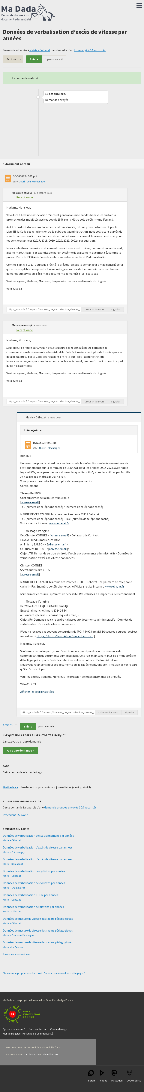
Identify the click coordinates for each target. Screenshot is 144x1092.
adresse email (30, 502)
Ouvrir (22, 181)
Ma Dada (28, 12)
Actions (11, 59)
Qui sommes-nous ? (14, 1029)
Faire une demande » (20, 750)
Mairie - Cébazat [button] (36, 417)
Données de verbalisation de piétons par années (33, 907)
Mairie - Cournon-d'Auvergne (18, 935)
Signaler (115, 309)
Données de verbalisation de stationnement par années (38, 835)
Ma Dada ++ (10, 787)
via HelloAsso (50, 1054)
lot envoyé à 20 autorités (90, 50)
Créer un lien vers (94, 309)
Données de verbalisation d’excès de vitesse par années (38, 847)
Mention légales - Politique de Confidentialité (28, 1033)
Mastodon (117, 1076)
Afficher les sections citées (37, 691)
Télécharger (53, 448)
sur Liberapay (31, 1054)
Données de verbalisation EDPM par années (30, 895)
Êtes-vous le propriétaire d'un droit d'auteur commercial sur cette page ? (44, 973)
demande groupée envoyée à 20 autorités (70, 807)
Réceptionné (24, 197)
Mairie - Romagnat (13, 864)
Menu (139, 4)
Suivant (23, 815)
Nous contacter (37, 1029)
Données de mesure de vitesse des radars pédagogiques (38, 918)
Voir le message (36, 181)
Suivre (34, 59)
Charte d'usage (58, 1029)
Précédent (9, 815)
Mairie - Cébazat (39, 50)
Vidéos (103, 1076)
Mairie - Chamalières (14, 887)
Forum (91, 1076)
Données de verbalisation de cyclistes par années (34, 871)
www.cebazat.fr (59, 523)
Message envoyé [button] (22, 192)
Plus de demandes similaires (16, 954)
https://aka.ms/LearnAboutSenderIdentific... (65, 636)
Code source (134, 1076)
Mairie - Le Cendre (13, 947)
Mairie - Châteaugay (14, 852)
